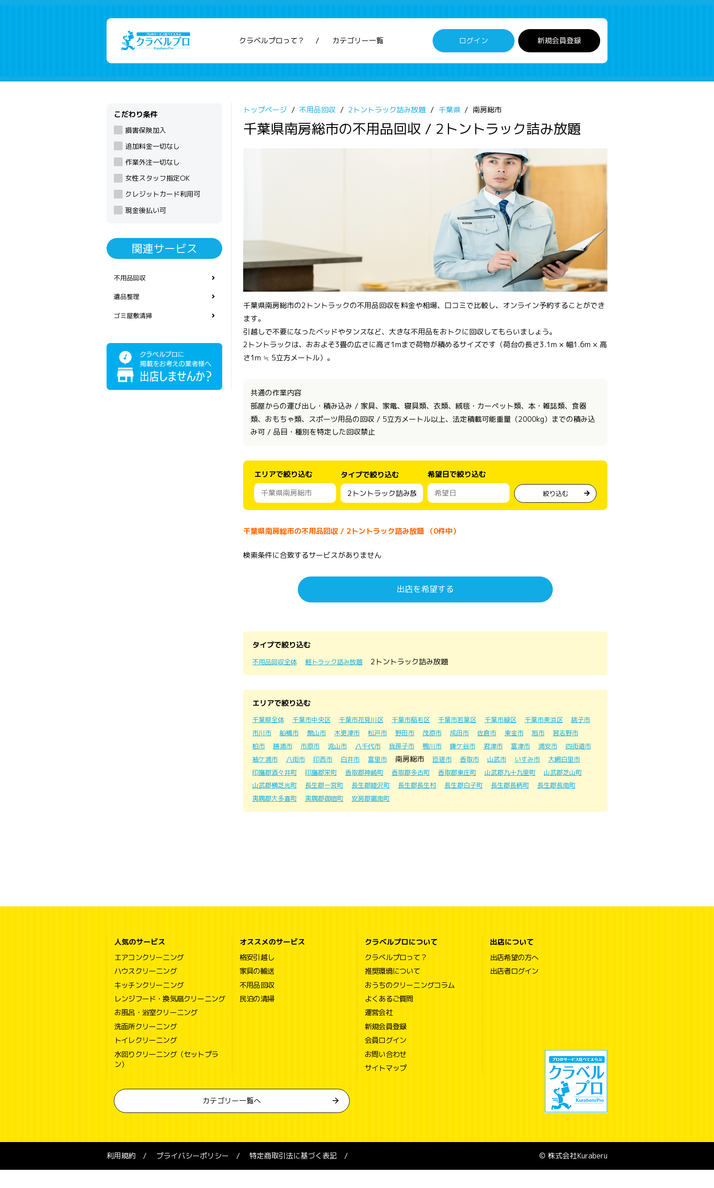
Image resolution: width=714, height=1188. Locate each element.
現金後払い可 (145, 215)
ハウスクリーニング (145, 989)
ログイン (473, 43)
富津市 (331, 764)
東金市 (293, 751)
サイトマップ (385, 1086)
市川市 (345, 738)
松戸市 (473, 738)
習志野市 (349, 751)
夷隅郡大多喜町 (277, 816)
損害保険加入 (145, 135)
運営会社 (379, 1031)
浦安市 (361, 764)
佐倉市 (263, 751)
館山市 (405, 738)
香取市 (331, 777)
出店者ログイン (514, 989)
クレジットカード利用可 (162, 199)
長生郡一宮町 (274, 803)
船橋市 (375, 738)
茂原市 (533, 738)
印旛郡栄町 (539, 777)
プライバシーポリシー (192, 1174)
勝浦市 (406, 751)
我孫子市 (537, 751)
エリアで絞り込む (283, 479)
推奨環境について (392, 989)
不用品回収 (132, 283)
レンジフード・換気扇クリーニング (169, 1017)
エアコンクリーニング (149, 975)
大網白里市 (435, 777)
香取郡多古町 (326, 790)
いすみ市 (394, 777)
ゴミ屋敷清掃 (136, 324)
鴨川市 (571, 751)
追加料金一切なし (152, 151)
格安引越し (257, 975)
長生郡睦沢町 (326, 803)
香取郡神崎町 (274, 790)
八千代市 (500, 751)
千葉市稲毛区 (430, 724)
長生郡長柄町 (482, 803)
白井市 (525, 764)
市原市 (436, 751)
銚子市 (315, 738)
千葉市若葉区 (482, 724)
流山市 (466, 751)
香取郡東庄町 (378, 790)
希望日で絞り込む (457, 479)
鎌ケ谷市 (266, 764)
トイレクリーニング (145, 1058)
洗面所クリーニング (145, 1044)
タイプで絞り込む (370, 482)
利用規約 (121, 1174)
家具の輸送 (257, 989)
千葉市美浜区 (274, 738)
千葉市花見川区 (374, 724)
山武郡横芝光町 (551, 790)
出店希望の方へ (514, 975)
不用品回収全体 (277, 667)
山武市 (361, 777)
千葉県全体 (270, 724)
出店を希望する (425, 594)
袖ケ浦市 (431, 764)
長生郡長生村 (378, 803)
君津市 (300, 764)
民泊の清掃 (257, 1017)
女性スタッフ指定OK (157, 183)
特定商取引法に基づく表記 (293, 1174)
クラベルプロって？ (272, 43)
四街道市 (394, 764)
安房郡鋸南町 (385, 816)
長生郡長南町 (534, 803)
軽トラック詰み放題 (344, 667)
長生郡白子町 (430, 803)
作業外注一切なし (152, 167)
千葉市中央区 (319, 724)
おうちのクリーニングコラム (410, 1003)
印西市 (495, 764)
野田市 (503, 738)
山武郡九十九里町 (437, 790)
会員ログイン (385, 1058)
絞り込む (555, 497)
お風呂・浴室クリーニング (155, 1031)
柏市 (379, 751)
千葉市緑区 (530, 724)
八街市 (465, 764)
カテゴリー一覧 (357, 43)
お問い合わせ (385, 1072)
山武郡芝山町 (496, 790)
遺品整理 (128, 304)
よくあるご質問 (389, 1017)
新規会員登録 (559, 43)
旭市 (319, 751)
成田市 (563, 738)
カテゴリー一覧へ (232, 1119)
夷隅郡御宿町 (333, 816)
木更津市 (439, 738)
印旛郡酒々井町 (487, 777)
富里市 (555, 764)
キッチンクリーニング (149, 1003)
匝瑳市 (300, 777)
